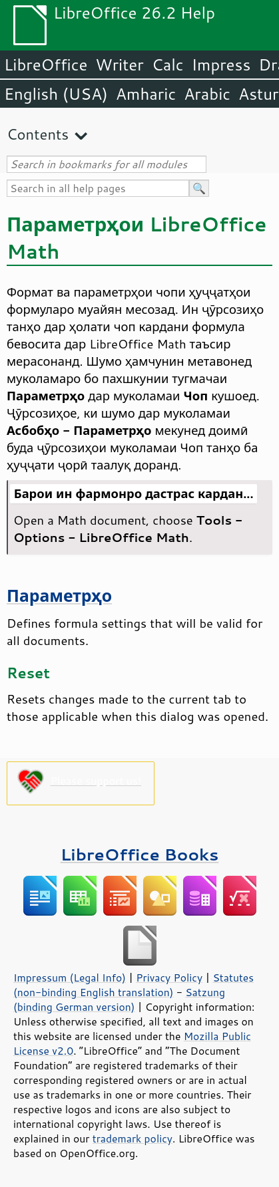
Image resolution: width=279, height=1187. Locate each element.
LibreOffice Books (140, 854)
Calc (168, 64)
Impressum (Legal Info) (69, 977)
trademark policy (132, 1138)
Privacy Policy (169, 977)
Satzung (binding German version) (119, 999)
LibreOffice (45, 64)
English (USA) (56, 93)
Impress (221, 64)
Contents (38, 134)
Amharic (146, 93)
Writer (119, 64)
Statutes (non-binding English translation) (133, 984)
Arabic (207, 93)
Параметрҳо (59, 595)
